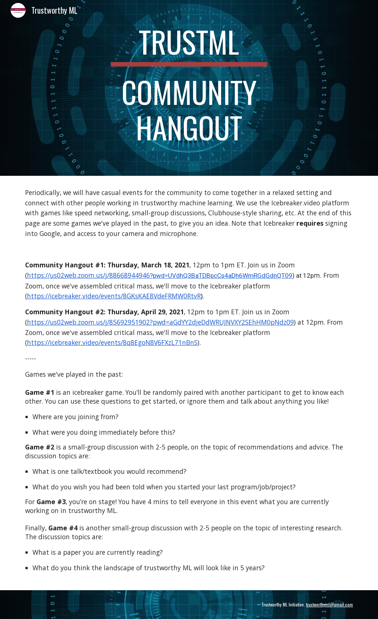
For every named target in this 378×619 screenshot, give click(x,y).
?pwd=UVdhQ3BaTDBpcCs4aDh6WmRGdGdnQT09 (221, 275)
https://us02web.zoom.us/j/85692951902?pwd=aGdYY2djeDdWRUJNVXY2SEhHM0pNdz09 (160, 322)
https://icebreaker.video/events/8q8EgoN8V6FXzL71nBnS (112, 342)
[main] (189, 88)
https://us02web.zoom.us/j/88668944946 (88, 275)
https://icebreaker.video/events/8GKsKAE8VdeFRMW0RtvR (114, 295)
